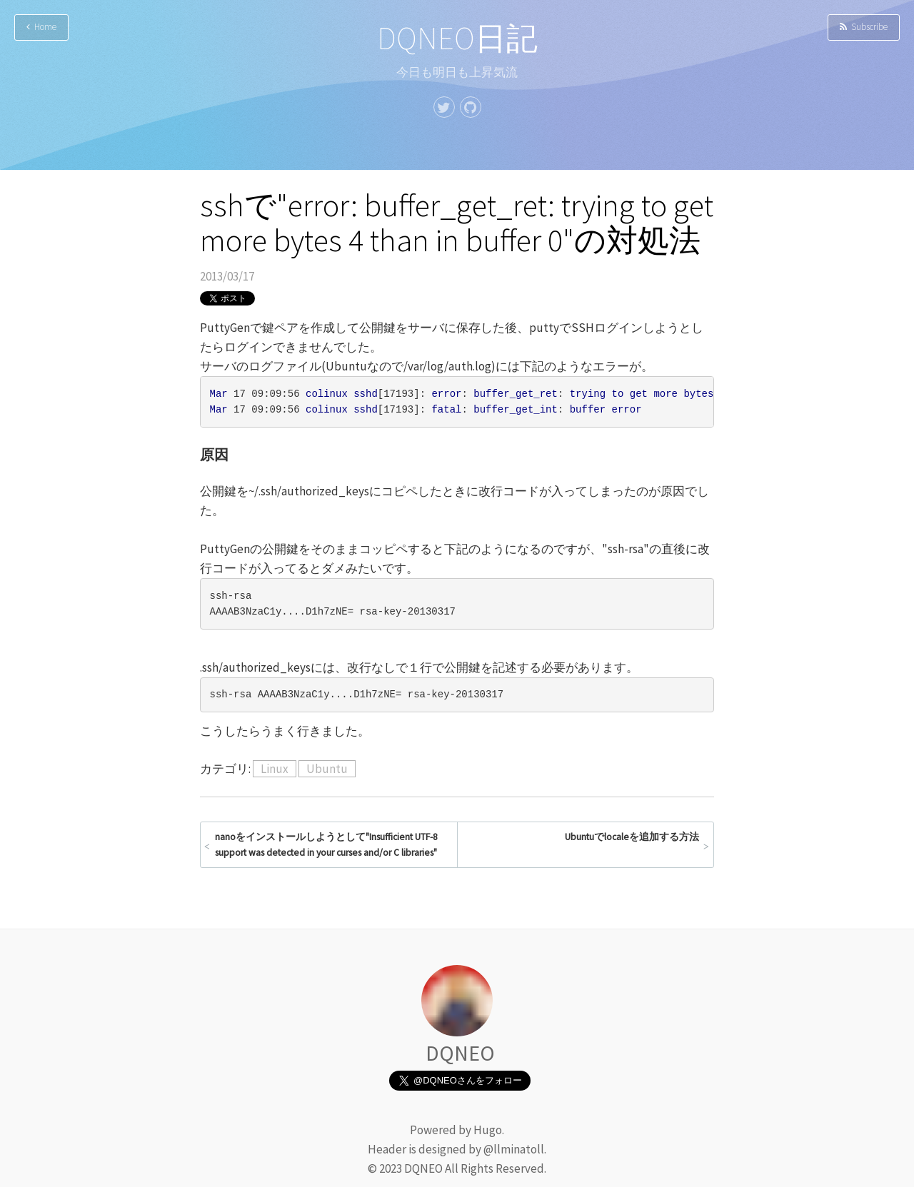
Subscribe (864, 27)
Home (41, 27)
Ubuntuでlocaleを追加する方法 (632, 837)
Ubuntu (327, 769)
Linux (274, 769)
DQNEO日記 (457, 38)
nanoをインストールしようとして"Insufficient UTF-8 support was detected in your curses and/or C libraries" (326, 845)
